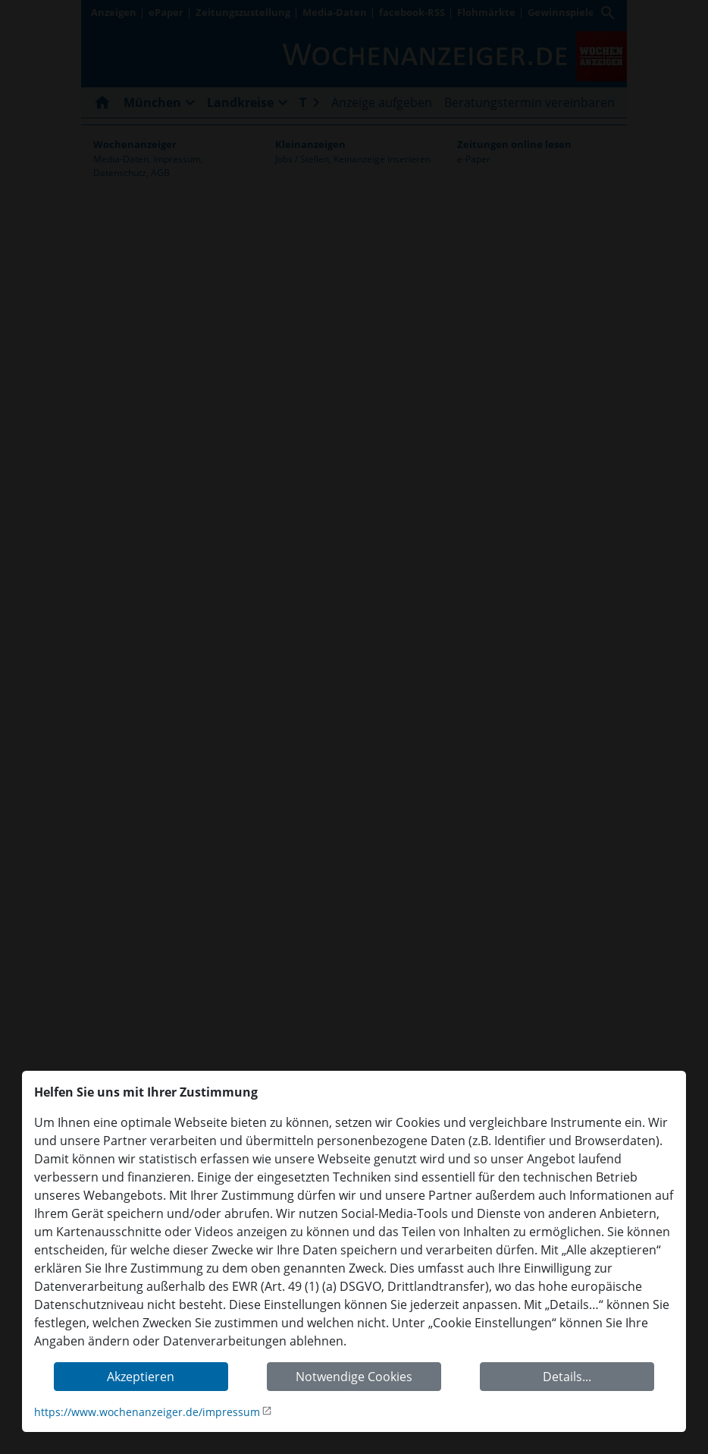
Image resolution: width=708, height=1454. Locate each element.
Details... (567, 1376)
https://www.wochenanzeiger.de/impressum (147, 1412)
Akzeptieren (140, 1376)
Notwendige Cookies (354, 1376)
